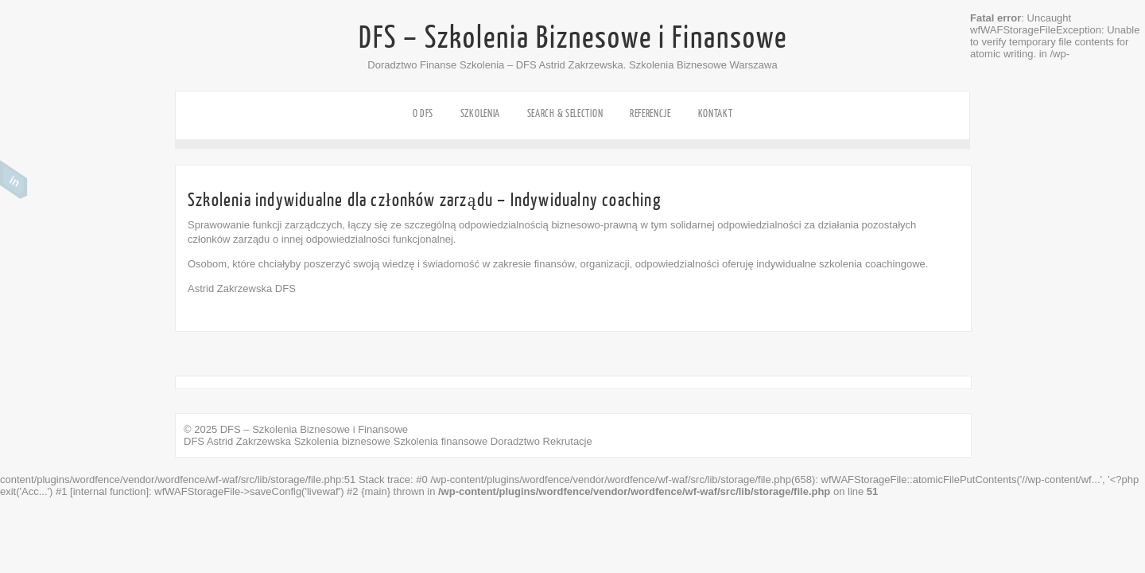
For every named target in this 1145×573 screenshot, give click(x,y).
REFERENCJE (650, 113)
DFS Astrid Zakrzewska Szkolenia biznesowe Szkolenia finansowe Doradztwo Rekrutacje (388, 441)
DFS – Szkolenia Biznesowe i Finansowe (573, 38)
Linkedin (14, 180)
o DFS (423, 113)
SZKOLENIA (480, 113)
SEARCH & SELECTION (565, 113)
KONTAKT (715, 113)
